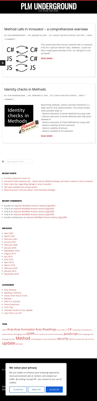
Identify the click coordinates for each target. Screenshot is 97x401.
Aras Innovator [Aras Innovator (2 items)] (24, 329)
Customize (18, 389)
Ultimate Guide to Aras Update (18, 310)
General (8, 298)
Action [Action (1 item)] (4, 330)
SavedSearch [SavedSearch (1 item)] (52, 339)
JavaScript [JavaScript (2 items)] (71, 334)
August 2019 (10, 253)
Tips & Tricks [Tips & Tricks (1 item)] (89, 339)
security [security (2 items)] (62, 339)
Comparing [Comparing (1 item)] (76, 330)
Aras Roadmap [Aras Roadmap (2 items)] (45, 329)
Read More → (48, 58)
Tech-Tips (80, 35)
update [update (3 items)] (8, 343)
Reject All (36, 389)
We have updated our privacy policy (20, 187)
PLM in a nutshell (12, 301)
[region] (36, 379)
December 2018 (11, 274)
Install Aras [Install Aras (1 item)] (43, 334)
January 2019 (10, 271)
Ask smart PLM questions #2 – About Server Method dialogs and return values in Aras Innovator (48, 181)
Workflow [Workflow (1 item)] (19, 344)
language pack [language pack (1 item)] (88, 334)
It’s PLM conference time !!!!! (17, 178)
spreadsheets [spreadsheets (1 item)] (79, 339)
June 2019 (8, 259)
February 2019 (10, 268)
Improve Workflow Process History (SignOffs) (34, 205)
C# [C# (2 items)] (70, 329)
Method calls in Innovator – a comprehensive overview (46, 29)
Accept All (54, 389)
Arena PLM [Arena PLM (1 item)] (60, 330)
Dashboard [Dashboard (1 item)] (88, 330)
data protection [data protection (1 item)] (7, 334)
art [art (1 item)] (66, 330)
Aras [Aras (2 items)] (10, 329)
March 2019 (9, 265)
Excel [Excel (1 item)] (24, 334)
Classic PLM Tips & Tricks (64, 35)
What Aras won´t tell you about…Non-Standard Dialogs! (29, 190)
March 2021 (9, 236)
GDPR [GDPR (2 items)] (30, 334)
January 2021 (10, 242)
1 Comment (9, 39)
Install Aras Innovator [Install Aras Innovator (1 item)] (55, 334)
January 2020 (10, 247)
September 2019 (11, 250)
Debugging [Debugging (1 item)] (18, 334)
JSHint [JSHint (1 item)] (80, 334)
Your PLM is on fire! (13, 313)
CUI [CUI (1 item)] (82, 330)
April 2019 (9, 262)
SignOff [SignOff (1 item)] (71, 339)
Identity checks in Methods (25, 89)
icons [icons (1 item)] (37, 334)
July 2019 (8, 256)
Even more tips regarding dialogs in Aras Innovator (27, 184)
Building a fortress (12, 292)
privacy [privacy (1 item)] (44, 339)
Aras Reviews (10, 290)
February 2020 (10, 245)
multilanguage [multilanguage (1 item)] (36, 339)
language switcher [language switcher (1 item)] (8, 339)
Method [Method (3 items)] (23, 338)
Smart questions (11, 304)
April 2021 (9, 233)
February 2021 (10, 239)
